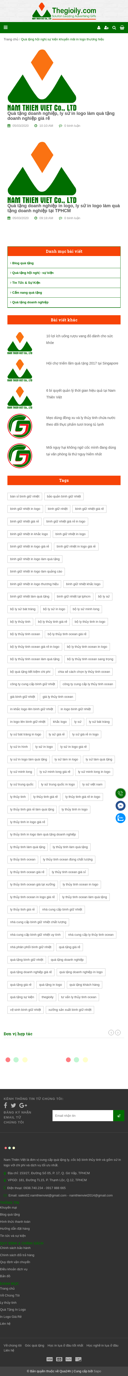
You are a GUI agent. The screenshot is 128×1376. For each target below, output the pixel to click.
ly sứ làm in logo (66, 759)
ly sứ (77, 722)
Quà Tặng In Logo (13, 1309)
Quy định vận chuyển (15, 1262)
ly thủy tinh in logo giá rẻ (27, 822)
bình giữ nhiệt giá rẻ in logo (65, 521)
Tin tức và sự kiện (13, 1236)
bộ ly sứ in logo (54, 609)
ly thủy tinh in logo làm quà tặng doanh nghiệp (43, 834)
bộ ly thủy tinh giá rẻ (52, 621)
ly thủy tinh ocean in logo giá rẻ (32, 897)
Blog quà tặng (22, 263)
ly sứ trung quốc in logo (58, 784)
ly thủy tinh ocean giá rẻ (27, 872)
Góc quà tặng (34, 1345)
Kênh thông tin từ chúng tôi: (34, 1099)
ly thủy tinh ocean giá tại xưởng (32, 884)
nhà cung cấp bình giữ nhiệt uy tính (35, 934)
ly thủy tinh (18, 797)
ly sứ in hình (19, 747)
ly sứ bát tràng (99, 722)
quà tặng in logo (50, 985)
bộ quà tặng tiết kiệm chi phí (30, 672)
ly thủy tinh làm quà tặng (27, 847)
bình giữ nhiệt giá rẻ (89, 509)
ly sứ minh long (21, 772)
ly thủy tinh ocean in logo (80, 884)
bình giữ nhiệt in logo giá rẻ (29, 546)
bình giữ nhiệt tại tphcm (74, 596)
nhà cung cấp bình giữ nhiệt (62, 909)
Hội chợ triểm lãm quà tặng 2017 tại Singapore (82, 363)
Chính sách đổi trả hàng (17, 1255)
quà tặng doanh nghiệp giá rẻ (31, 972)
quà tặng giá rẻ (69, 947)
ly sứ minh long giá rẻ (55, 772)
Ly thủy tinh (8, 1302)
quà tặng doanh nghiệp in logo (80, 972)
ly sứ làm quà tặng (99, 759)
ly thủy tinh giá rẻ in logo (82, 797)
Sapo (97, 1371)
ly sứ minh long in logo (94, 772)
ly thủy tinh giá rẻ (45, 797)
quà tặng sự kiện (22, 997)
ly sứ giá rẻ (57, 734)
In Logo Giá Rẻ (11, 1317)
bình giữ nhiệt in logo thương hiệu (34, 584)
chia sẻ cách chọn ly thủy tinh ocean (84, 672)
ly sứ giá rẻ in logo (85, 734)
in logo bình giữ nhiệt (76, 709)
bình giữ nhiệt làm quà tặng (29, 596)
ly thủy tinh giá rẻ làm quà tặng (32, 809)
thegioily (47, 997)
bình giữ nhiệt (58, 509)
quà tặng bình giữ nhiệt (26, 959)
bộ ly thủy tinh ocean (25, 634)
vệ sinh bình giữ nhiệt (25, 1010)
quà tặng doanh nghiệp (67, 959)
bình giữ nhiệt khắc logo (83, 584)
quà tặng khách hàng (85, 985)
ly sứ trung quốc (21, 784)
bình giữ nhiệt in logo (25, 509)
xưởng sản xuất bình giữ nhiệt (70, 1010)
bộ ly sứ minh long (86, 609)
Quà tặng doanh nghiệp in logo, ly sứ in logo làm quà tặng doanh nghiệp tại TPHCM (63, 208)
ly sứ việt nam (92, 784)
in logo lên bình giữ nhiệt (27, 722)
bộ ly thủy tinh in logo (90, 621)
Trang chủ (11, 39)
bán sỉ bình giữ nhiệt (24, 496)
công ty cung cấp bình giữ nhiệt (32, 684)
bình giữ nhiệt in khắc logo (29, 534)
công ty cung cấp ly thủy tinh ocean (88, 684)
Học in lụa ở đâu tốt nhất (65, 1345)
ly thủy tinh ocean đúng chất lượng (68, 859)
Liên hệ (5, 1323)
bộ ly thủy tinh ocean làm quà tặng (34, 659)
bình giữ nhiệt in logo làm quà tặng (35, 559)
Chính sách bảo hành (15, 1248)
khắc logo (60, 722)
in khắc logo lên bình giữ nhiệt (31, 709)
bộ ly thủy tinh (20, 621)
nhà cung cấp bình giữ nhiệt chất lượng (38, 922)
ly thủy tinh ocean (22, 859)
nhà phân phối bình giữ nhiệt (30, 947)
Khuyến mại (8, 1207)
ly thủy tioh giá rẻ (22, 909)
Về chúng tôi (13, 1345)
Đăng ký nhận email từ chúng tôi (17, 1117)
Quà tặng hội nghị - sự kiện (32, 273)
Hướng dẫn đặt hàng (15, 1228)
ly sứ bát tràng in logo (25, 734)
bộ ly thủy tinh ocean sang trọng (90, 659)
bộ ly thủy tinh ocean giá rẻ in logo (34, 647)
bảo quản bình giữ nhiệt (64, 496)
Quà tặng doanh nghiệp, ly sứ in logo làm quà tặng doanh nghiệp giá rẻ (61, 116)
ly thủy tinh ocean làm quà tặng (84, 897)
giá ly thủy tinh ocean (58, 697)
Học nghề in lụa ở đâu (103, 1345)
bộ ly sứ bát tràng (22, 609)
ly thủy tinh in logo (75, 809)
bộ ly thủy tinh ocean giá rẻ (67, 634)
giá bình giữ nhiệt (22, 697)
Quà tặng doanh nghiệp (29, 302)
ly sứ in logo (44, 747)
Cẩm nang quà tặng (26, 292)
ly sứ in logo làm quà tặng (28, 759)
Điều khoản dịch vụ (13, 1269)
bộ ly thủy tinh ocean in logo (87, 647)
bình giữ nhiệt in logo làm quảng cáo (36, 571)
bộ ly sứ (104, 596)
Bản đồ (5, 1276)
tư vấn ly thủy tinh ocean (79, 997)
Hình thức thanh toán (15, 1221)
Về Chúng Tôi (10, 1295)
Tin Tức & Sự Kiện (25, 283)
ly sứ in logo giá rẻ (73, 747)
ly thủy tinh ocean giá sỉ (68, 872)
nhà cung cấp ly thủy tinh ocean (90, 934)
